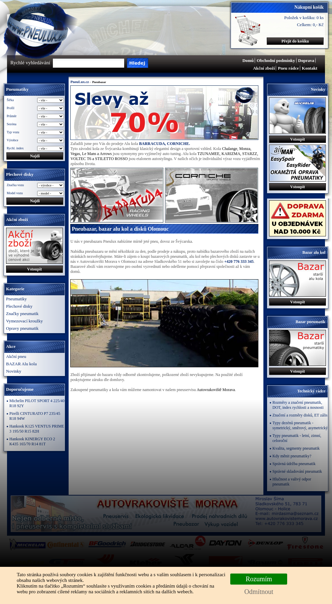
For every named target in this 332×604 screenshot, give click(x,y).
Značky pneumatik (22, 313)
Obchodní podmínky (276, 60)
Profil (10, 108)
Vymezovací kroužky (24, 320)
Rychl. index (15, 148)
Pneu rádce (288, 68)
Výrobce (12, 140)
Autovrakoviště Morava (216, 389)
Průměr (11, 116)
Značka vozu (15, 185)
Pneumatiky (16, 298)
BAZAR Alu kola (21, 363)
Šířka (10, 100)
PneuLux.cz (79, 82)
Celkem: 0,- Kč (310, 24)
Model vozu (15, 193)
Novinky (13, 371)
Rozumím (259, 579)
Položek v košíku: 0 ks (304, 17)
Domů (248, 60)
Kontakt (309, 68)
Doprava (306, 60)
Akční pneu (16, 356)
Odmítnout (258, 591)
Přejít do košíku (295, 41)
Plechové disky (19, 306)
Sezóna (11, 124)
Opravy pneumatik (22, 328)
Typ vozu (13, 132)
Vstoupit (34, 269)
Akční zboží (264, 68)
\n (50, 193)
